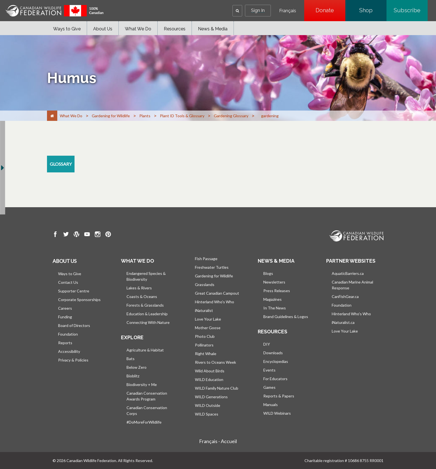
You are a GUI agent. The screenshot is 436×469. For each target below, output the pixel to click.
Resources (174, 28)
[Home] (52, 116)
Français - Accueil (218, 441)
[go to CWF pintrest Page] (108, 235)
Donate (330, 10)
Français (287, 10)
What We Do (138, 28)
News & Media (212, 28)
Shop (373, 10)
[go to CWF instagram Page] (97, 235)
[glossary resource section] (61, 164)
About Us (102, 28)
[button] (237, 10)
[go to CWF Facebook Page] (55, 235)
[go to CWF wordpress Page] (76, 235)
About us (64, 261)
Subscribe (411, 10)
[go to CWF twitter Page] (66, 235)
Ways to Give (67, 28)
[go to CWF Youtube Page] (87, 235)
